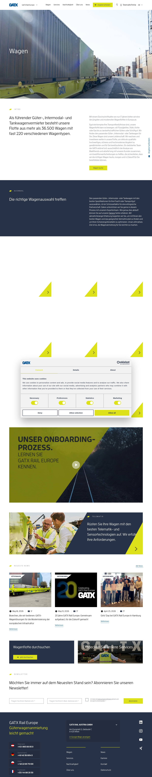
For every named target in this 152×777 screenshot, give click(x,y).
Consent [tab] (39, 370)
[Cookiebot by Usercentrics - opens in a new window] (118, 363)
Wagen (48, 5)
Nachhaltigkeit (68, 5)
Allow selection (76, 413)
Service (112, 213)
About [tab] (113, 370)
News (88, 5)
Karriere (104, 758)
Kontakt (104, 764)
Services (57, 5)
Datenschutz (106, 770)
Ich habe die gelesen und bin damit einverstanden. (104, 700)
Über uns (79, 5)
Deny (40, 413)
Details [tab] (76, 370)
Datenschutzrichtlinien (104, 699)
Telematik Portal (128, 5)
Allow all (112, 413)
